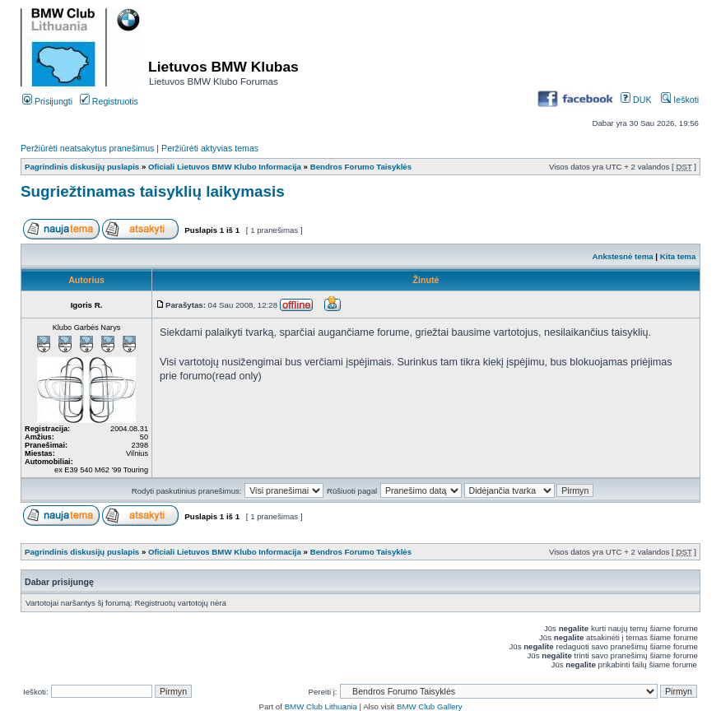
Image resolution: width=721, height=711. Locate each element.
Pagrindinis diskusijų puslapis (82, 166)
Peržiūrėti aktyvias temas (209, 148)
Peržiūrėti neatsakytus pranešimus (87, 148)
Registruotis (109, 101)
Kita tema (678, 256)
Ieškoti (680, 100)
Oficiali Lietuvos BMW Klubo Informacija (224, 166)
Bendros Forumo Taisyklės (361, 166)
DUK (636, 100)
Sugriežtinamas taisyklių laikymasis (153, 191)
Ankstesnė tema (622, 256)
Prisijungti (47, 101)
